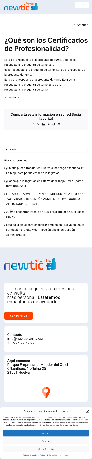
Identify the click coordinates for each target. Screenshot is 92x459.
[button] (87, 411)
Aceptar (46, 433)
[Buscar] (7, 149)
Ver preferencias (46, 449)
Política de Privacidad (49, 455)
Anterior (82, 25)
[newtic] (21, 3)
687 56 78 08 (24, 342)
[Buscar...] (46, 149)
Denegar (46, 441)
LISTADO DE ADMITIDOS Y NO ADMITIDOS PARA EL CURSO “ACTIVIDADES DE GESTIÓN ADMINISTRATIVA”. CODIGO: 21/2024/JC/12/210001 (45, 199)
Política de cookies (31, 455)
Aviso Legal (64, 455)
